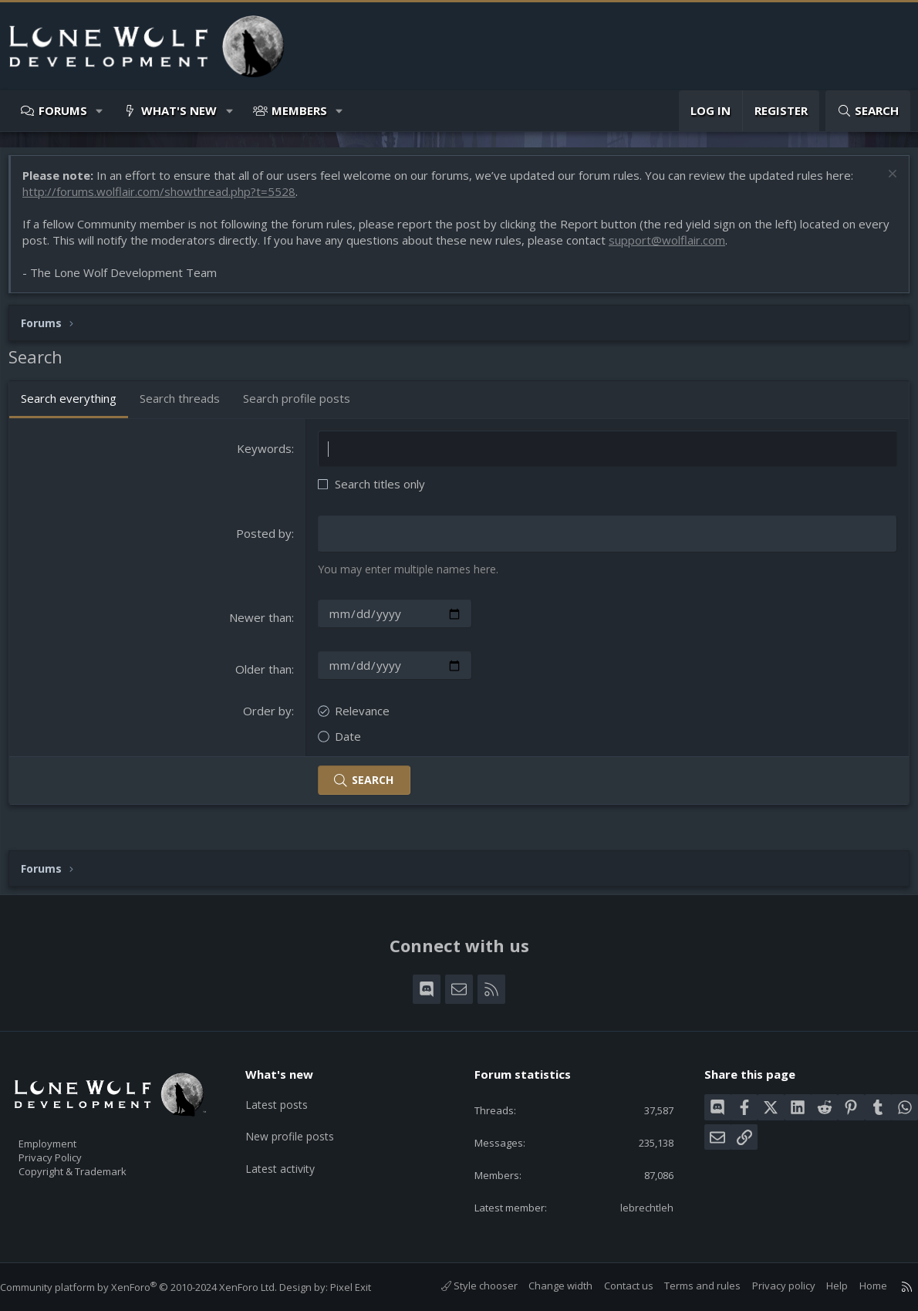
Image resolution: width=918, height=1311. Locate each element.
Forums (63, 110)
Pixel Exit (366, 1287)
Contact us (613, 1285)
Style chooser (464, 1285)
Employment (67, 1134)
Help (821, 1285)
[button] (100, 110)
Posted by (266, 541)
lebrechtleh (636, 1206)
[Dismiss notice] (882, 183)
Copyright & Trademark (96, 1166)
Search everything (76, 406)
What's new (179, 110)
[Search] (867, 110)
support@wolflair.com (708, 247)
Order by (269, 716)
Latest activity (291, 1153)
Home (858, 1285)
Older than (266, 675)
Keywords (266, 456)
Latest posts (287, 1092)
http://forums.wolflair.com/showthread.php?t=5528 (166, 199)
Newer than (262, 624)
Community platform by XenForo (153, 1287)
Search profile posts (304, 406)
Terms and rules (687, 1285)
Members (299, 110)
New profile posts (301, 1122)
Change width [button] (545, 1285)
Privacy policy (768, 1285)
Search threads (187, 406)
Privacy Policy (70, 1150)
